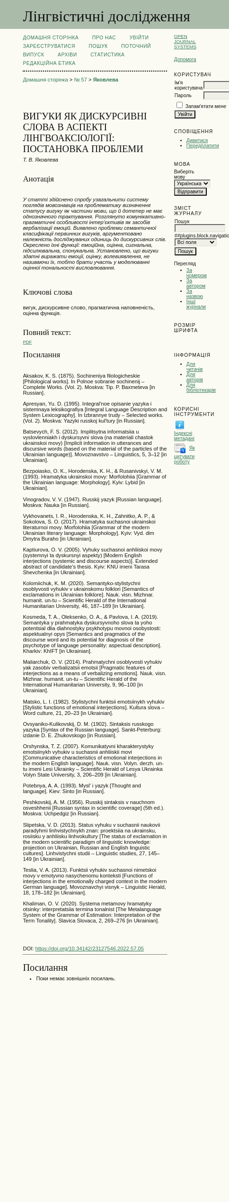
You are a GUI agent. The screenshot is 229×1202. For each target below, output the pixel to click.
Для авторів (194, 377)
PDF (27, 341)
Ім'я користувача (189, 85)
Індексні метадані (184, 436)
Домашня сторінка (51, 37)
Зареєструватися (49, 46)
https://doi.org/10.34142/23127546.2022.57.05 (89, 948)
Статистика (107, 54)
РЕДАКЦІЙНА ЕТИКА (49, 63)
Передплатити (202, 145)
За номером (196, 273)
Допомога (185, 59)
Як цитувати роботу (184, 454)
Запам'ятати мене (205, 106)
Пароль (183, 95)
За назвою (194, 294)
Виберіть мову (184, 174)
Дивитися (197, 140)
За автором (195, 283)
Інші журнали (196, 304)
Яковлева (105, 79)
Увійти (139, 37)
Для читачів (194, 367)
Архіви (67, 54)
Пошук (98, 46)
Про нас (104, 37)
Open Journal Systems (185, 41)
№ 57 (80, 79)
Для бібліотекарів (201, 387)
